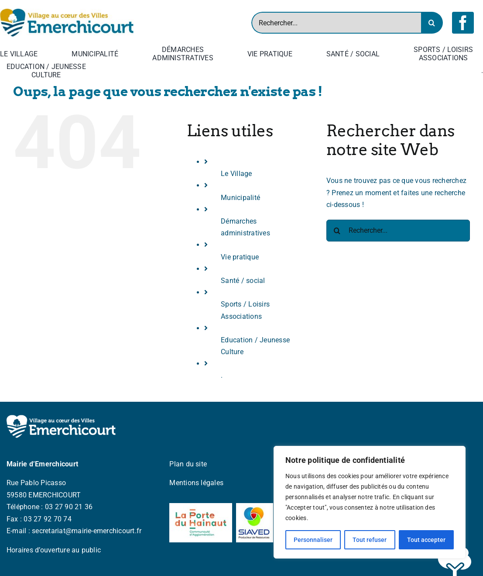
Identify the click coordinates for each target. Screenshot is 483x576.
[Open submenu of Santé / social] (381, 53)
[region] (370, 502)
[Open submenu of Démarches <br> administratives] (215, 53)
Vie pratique (240, 257)
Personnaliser (313, 539)
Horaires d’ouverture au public (54, 550)
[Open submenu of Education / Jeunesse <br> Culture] (87, 70)
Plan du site (188, 464)
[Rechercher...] (336, 23)
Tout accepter (426, 539)
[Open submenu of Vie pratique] (294, 53)
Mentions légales (196, 483)
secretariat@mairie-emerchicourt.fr (86, 531)
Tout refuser (370, 539)
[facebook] (463, 23)
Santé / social (243, 280)
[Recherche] (432, 23)
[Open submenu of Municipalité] (120, 53)
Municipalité (240, 197)
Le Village (236, 173)
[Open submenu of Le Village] (39, 53)
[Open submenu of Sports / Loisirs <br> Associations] (474, 53)
